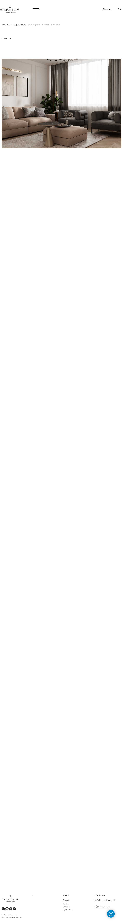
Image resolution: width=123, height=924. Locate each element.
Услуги (66, 903)
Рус (119, 9)
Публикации (68, 909)
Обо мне (67, 906)
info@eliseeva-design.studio (104, 900)
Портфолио (19, 24)
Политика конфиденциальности (12, 917)
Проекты (66, 900)
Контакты (107, 9)
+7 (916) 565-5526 (101, 906)
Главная (6, 24)
